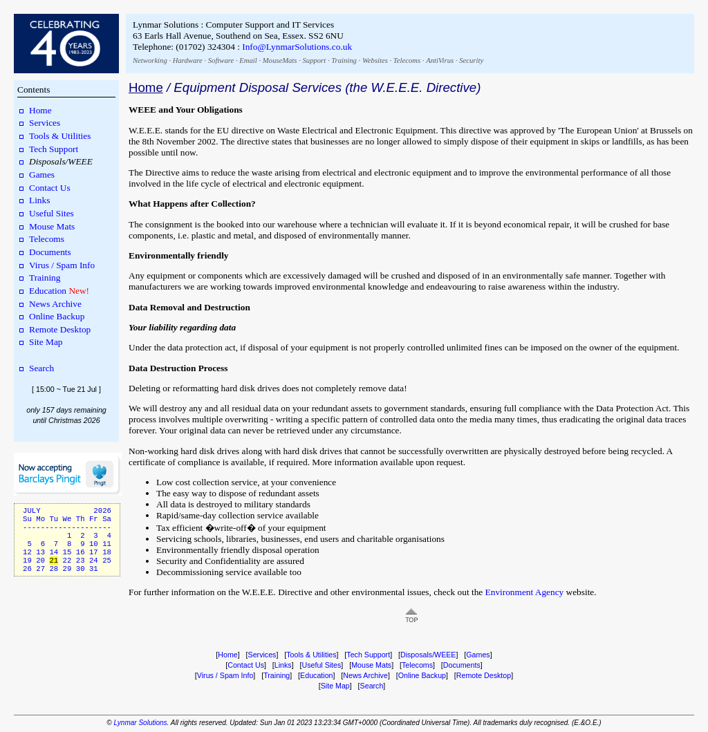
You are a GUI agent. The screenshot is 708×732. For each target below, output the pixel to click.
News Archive (55, 304)
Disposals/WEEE (428, 654)
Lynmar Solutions (140, 722)
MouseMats (280, 60)
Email (248, 60)
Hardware (188, 60)
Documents (50, 252)
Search (41, 368)
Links (39, 200)
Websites (375, 60)
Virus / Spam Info (62, 265)
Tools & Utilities (60, 136)
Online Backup (56, 316)
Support (314, 60)
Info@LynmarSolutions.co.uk (297, 46)
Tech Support (53, 149)
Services (44, 123)
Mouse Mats (52, 226)
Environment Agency (524, 592)
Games (42, 174)
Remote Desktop (60, 329)
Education (47, 290)
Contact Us (50, 187)
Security (471, 60)
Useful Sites (51, 213)
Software (221, 60)
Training (344, 60)
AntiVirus (440, 60)
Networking (150, 60)
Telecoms (406, 60)
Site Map (46, 342)
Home (40, 110)
